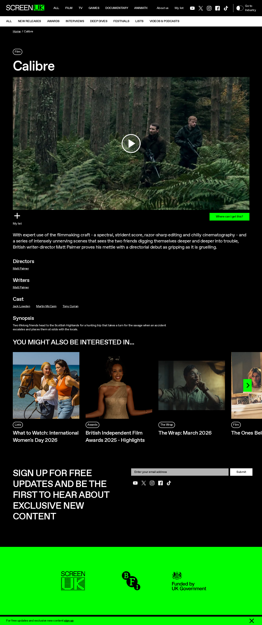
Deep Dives (98, 21)
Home (17, 32)
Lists (139, 21)
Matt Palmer (21, 269)
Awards (53, 21)
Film (69, 8)
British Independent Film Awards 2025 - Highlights (115, 436)
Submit (241, 472)
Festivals (121, 21)
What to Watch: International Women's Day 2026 (45, 436)
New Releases (29, 21)
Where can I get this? (229, 217)
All (56, 8)
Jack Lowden (21, 306)
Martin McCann (46, 306)
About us (162, 8)
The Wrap (166, 425)
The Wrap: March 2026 (185, 433)
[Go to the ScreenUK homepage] (25, 8)
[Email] (180, 472)
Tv (80, 8)
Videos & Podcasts (164, 21)
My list (179, 8)
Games (94, 8)
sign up (69, 621)
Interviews (75, 21)
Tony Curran (70, 306)
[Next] (247, 385)
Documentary (116, 8)
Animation (142, 8)
